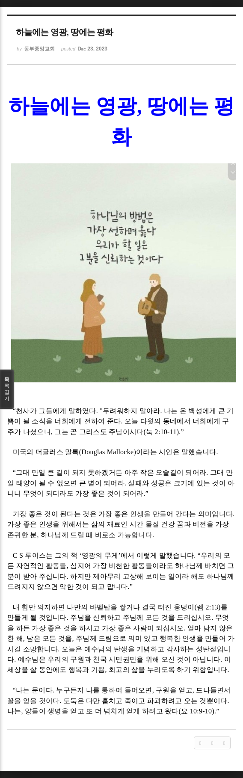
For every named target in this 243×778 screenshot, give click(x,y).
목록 (6, 389)
